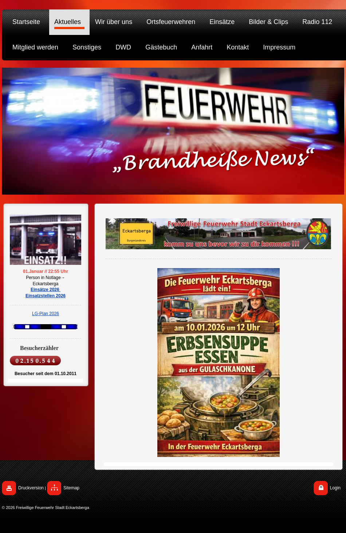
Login (335, 487)
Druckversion (31, 487)
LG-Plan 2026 (45, 313)
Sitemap (71, 487)
